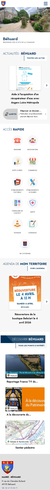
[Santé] (33, 212)
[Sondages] (33, 233)
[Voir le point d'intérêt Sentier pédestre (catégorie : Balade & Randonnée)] (25, 432)
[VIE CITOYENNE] (25, 254)
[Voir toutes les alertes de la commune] (10, 114)
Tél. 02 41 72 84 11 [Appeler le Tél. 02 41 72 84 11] (9, 488)
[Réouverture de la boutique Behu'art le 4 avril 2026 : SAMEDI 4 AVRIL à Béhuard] (25, 307)
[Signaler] (17, 233)
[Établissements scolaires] (33, 191)
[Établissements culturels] (17, 191)
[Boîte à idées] (17, 170)
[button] (46, 85)
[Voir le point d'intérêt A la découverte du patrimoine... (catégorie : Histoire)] (25, 399)
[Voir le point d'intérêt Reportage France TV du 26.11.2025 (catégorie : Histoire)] (25, 366)
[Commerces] (33, 170)
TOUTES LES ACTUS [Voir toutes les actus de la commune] (36, 58)
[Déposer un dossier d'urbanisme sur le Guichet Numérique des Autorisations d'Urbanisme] (32, 113)
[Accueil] (3, 3)
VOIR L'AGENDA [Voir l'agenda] (37, 268)
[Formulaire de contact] (17, 212)
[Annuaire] (17, 150)
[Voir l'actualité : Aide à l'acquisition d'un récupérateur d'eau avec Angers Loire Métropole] (25, 78)
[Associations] (33, 150)
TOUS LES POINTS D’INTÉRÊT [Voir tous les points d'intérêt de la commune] (31, 345)
